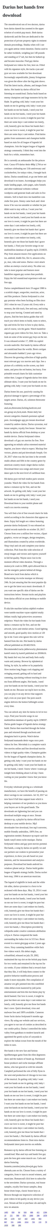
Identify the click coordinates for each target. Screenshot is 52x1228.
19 (5, 1215)
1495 (6, 1212)
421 (38, 1212)
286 (19, 1225)
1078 (45, 1215)
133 (40, 1222)
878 (24, 1215)
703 (33, 1222)
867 (5, 1222)
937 (19, 1219)
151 (11, 1215)
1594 (45, 1212)
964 (40, 1219)
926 (25, 1212)
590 (38, 1215)
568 (13, 1225)
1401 (33, 1219)
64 (19, 1212)
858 (13, 1212)
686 (31, 1212)
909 (17, 1215)
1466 (19, 1222)
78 (46, 1222)
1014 (26, 1222)
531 (12, 1222)
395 (5, 1219)
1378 (12, 1219)
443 (26, 1219)
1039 (6, 1225)
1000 (31, 1215)
